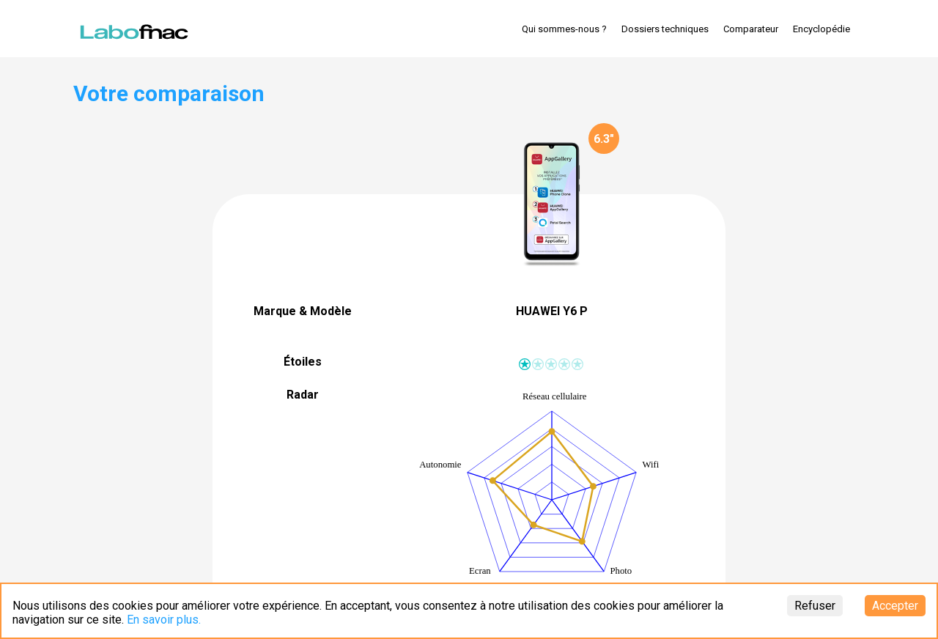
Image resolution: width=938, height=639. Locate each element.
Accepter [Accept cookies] (895, 606)
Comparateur (750, 28)
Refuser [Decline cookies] (814, 606)
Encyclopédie (821, 28)
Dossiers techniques (665, 28)
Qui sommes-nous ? (564, 28)
